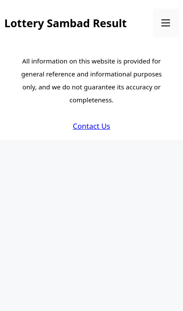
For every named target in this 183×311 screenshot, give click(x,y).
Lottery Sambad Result (65, 22)
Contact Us (91, 126)
